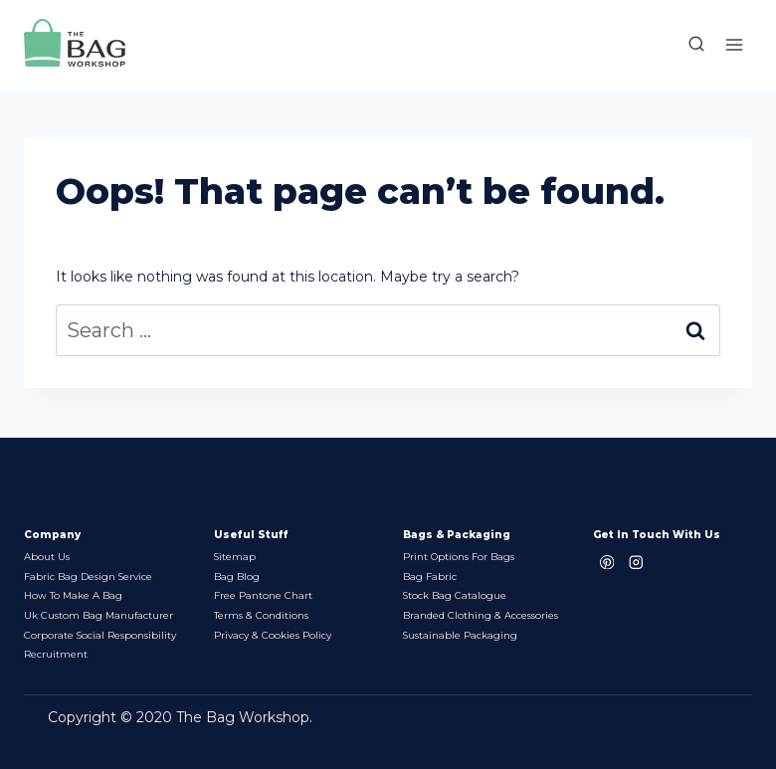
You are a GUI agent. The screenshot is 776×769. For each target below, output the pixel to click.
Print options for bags (459, 554)
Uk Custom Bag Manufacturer (99, 614)
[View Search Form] (686, 45)
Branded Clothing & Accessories (480, 614)
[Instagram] (636, 559)
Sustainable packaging (460, 634)
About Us (47, 554)
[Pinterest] (607, 559)
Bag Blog (237, 574)
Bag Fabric (430, 574)
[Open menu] (733, 44)
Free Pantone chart (263, 594)
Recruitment (56, 654)
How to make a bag (73, 594)
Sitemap (235, 554)
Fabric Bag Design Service (88, 574)
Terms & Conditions (261, 614)
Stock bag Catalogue (455, 594)
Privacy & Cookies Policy (272, 634)
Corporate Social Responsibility (100, 634)
